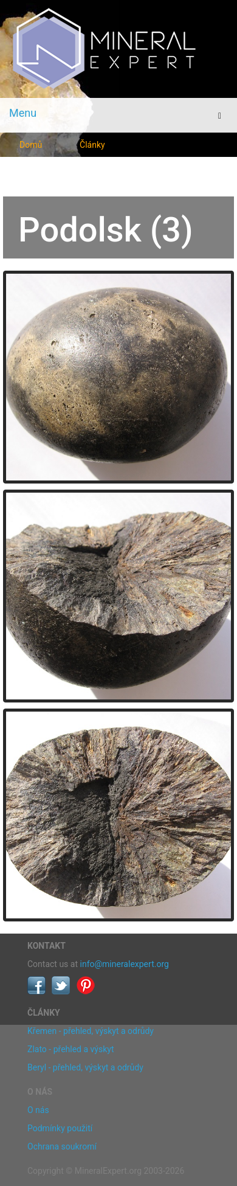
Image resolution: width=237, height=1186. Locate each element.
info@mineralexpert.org (124, 964)
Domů (30, 145)
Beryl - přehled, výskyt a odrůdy (85, 1067)
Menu (22, 112)
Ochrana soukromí (62, 1146)
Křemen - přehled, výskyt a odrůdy (90, 1031)
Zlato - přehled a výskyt (70, 1049)
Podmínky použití (59, 1128)
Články (92, 145)
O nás (38, 1110)
